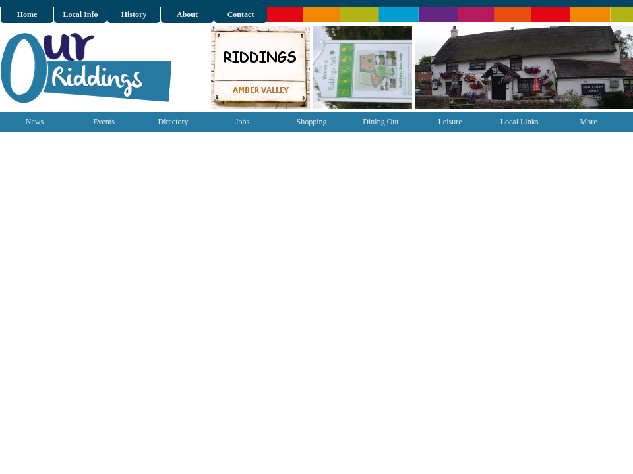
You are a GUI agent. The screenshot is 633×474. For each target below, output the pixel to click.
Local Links (519, 121)
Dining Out (380, 121)
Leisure (450, 121)
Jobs (242, 121)
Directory (173, 121)
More (588, 121)
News (35, 121)
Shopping (311, 121)
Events (104, 121)
